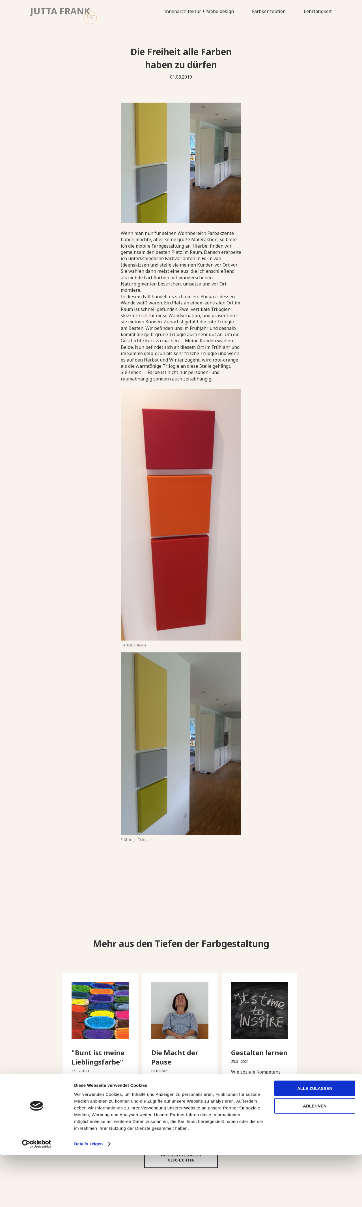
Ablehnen (314, 1158)
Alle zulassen (314, 1140)
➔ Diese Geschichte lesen (100, 1107)
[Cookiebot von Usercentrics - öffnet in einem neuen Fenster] (36, 1196)
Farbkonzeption (269, 11)
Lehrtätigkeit (318, 11)
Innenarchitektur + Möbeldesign (199, 11)
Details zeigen (88, 1195)
